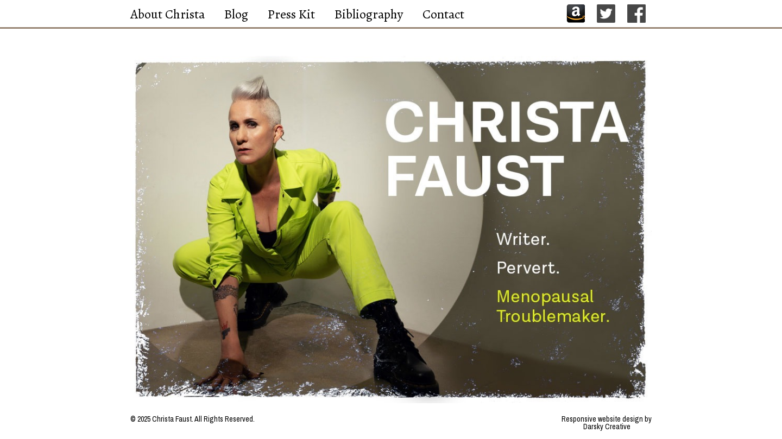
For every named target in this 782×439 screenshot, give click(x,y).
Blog (236, 14)
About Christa (167, 14)
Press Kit (291, 14)
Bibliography (369, 14)
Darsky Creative (606, 426)
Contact (443, 14)
